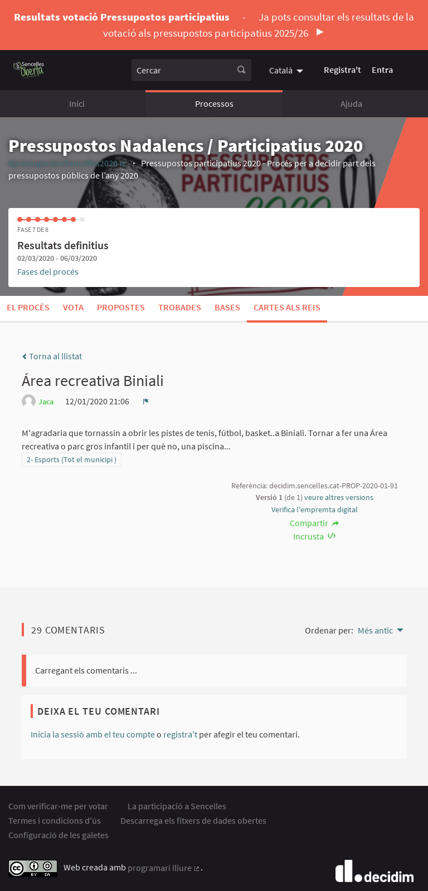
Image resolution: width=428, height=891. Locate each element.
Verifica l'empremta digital (314, 509)
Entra (382, 69)
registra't (180, 734)
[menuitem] (287, 69)
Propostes (121, 307)
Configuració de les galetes (58, 834)
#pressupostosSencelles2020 (67, 163)
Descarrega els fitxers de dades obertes (193, 820)
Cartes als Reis (287, 307)
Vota (73, 307)
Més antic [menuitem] (375, 630)
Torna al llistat (52, 356)
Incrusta (314, 536)
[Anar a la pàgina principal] (29, 70)
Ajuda (351, 103)
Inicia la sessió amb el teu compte (93, 734)
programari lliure (164, 867)
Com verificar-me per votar (58, 805)
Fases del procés (48, 271)
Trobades (179, 307)
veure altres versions (338, 497)
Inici (77, 103)
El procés (28, 307)
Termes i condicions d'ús (54, 820)
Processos (214, 103)
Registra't (342, 69)
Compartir (314, 522)
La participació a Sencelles (177, 805)
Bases (227, 307)
